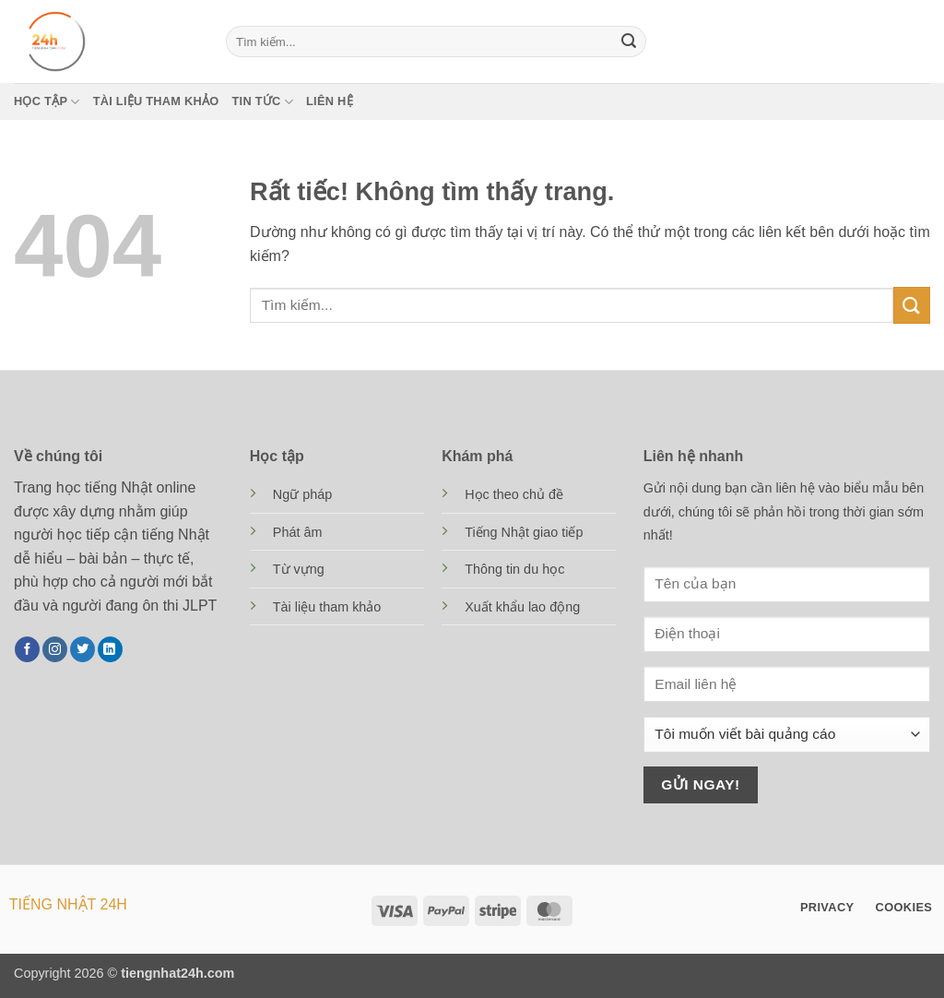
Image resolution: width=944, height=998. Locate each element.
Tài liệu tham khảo (156, 101)
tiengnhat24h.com (177, 973)
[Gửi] (628, 41)
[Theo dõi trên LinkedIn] (110, 649)
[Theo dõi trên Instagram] (54, 649)
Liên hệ (329, 101)
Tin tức (262, 102)
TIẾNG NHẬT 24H (68, 904)
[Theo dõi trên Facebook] (27, 649)
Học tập (47, 102)
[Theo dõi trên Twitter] (82, 649)
